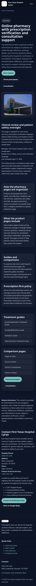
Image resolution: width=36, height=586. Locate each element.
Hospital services (11, 553)
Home (4, 11)
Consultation (8, 86)
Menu (31, 4)
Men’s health (9, 548)
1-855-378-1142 (7, 474)
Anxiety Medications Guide (14, 330)
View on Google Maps (11, 506)
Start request (8, 73)
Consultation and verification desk (14, 573)
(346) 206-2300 (7, 456)
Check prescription (10, 79)
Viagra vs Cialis (10, 356)
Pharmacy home (11, 545)
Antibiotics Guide (11, 336)
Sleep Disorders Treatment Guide (17, 341)
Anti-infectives (10, 551)
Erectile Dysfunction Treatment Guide (16, 323)
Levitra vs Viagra (11, 373)
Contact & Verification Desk (14, 500)
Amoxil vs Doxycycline (13, 367)
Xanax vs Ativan (10, 362)
